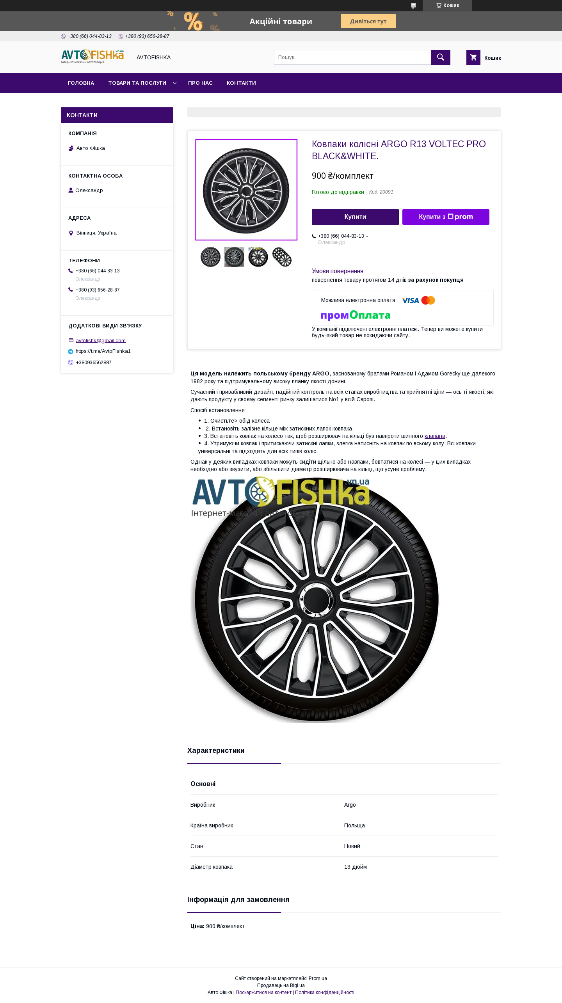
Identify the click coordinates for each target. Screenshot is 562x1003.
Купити (355, 216)
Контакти (241, 83)
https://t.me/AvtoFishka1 (103, 351)
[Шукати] (440, 57)
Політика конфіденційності (324, 992)
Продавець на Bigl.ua (281, 985)
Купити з (446, 217)
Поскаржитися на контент (264, 992)
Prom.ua (318, 978)
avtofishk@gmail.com (101, 340)
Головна (81, 83)
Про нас (200, 83)
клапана (435, 436)
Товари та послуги (137, 83)
